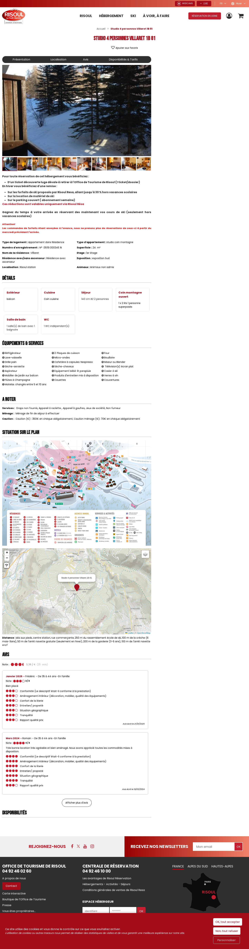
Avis (85, 59)
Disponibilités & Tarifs (123, 59)
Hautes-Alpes (222, 866)
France (178, 866)
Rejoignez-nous (47, 846)
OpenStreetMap (143, 633)
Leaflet (129, 633)
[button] (76, 587)
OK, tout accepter (227, 922)
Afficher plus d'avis (76, 802)
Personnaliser (226, 940)
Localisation (58, 59)
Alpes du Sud (198, 866)
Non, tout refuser (226, 931)
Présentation (21, 59)
